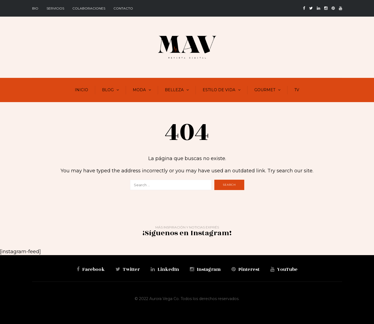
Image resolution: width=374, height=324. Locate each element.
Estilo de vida (219, 89)
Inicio (81, 89)
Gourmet (264, 89)
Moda (139, 89)
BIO (35, 8)
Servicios (55, 8)
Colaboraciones (88, 8)
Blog (108, 89)
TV (296, 89)
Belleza (174, 89)
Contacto (123, 8)
